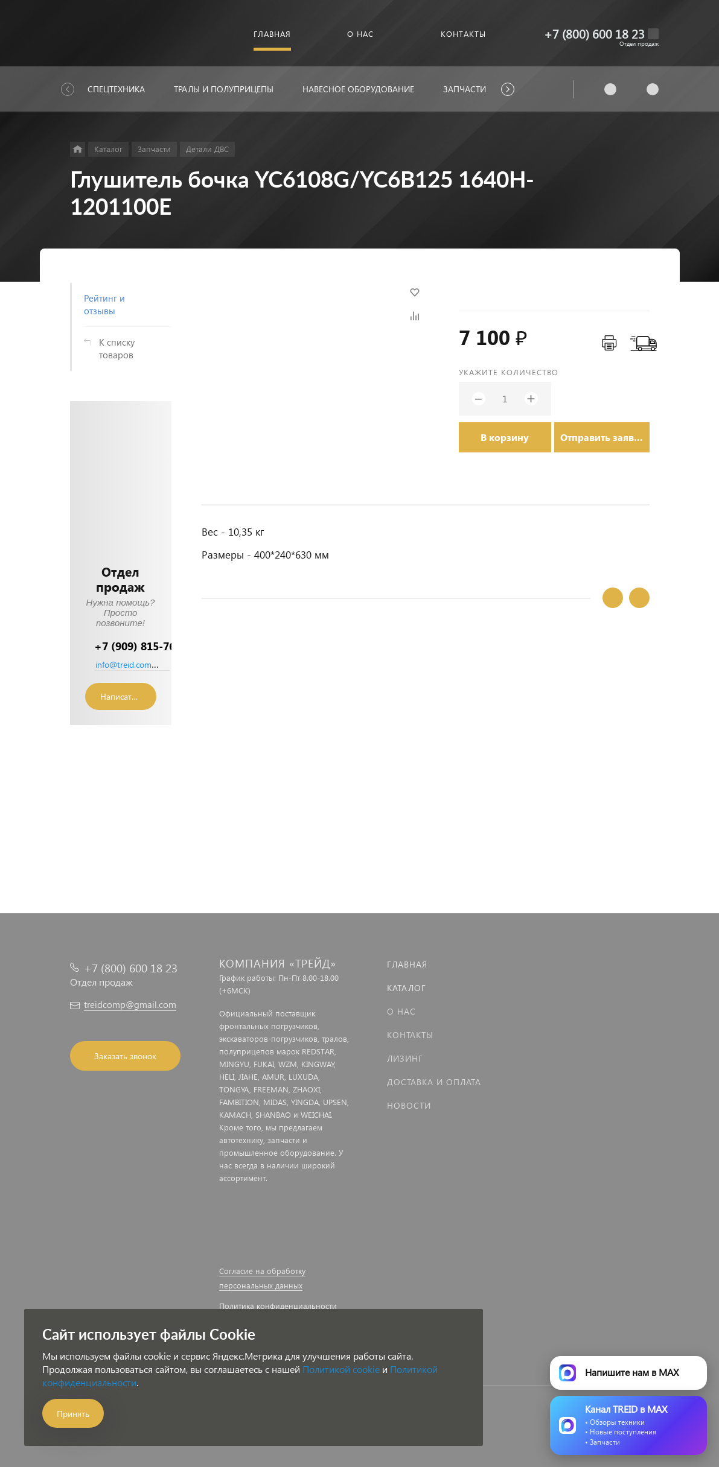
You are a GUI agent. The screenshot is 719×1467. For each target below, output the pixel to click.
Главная (407, 964)
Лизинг (405, 1058)
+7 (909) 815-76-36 (142, 645)
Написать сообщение (128, 696)
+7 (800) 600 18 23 (594, 33)
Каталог (406, 987)
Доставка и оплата (434, 1082)
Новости (409, 1105)
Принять (73, 1413)
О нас (401, 1011)
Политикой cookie (341, 1369)
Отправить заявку (602, 437)
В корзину (505, 437)
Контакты (410, 1035)
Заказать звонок (125, 1056)
